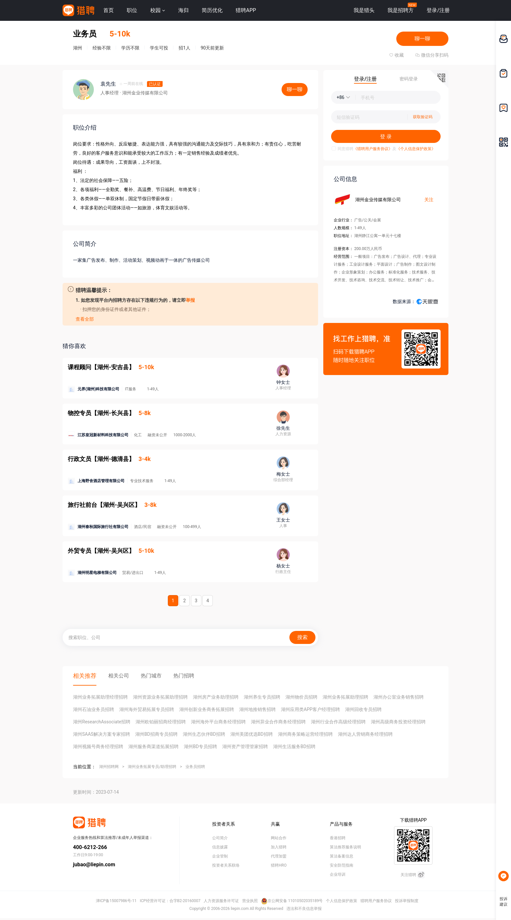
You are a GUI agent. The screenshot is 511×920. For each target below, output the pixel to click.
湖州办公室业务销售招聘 (398, 697)
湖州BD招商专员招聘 (156, 734)
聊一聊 (422, 38)
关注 (428, 199)
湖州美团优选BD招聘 (251, 734)
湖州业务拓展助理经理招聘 (100, 697)
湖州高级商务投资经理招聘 (398, 721)
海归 (183, 10)
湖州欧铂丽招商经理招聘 (161, 721)
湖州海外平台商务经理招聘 (218, 721)
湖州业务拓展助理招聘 (345, 697)
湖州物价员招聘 (301, 697)
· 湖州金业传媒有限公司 (144, 92)
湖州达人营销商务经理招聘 (365, 734)
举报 (190, 300)
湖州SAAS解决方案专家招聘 (101, 734)
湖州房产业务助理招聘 (216, 697)
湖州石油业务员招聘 (93, 709)
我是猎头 (364, 10)
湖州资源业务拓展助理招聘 (160, 697)
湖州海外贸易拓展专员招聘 (146, 709)
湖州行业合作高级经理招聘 (338, 721)
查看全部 (85, 319)
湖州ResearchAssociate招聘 (101, 721)
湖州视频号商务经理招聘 (98, 746)
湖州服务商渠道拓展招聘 (153, 746)
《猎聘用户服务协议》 (372, 148)
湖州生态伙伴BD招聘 (204, 734)
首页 (108, 10)
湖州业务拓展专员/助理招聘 (152, 766)
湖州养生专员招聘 (262, 697)
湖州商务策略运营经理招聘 (305, 734)
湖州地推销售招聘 (257, 709)
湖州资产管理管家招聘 (245, 746)
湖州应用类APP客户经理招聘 (310, 709)
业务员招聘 (195, 766)
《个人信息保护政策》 (415, 148)
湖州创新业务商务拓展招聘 (206, 709)
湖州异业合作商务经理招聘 (278, 721)
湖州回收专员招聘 (363, 709)
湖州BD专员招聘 (200, 746)
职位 (132, 10)
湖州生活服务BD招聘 (294, 746)
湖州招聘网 (109, 766)
